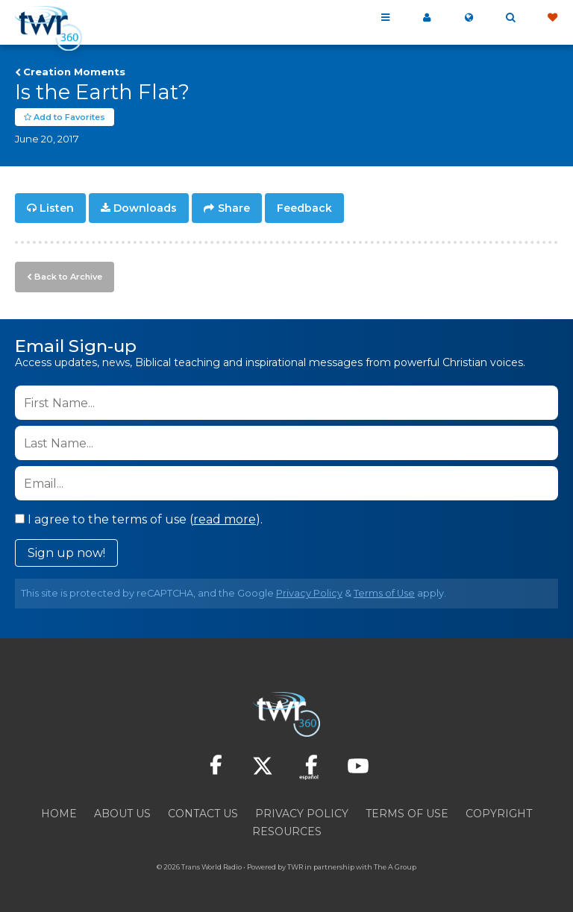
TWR (295, 867)
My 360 (427, 18)
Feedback (304, 209)
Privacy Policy (309, 593)
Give (552, 18)
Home (59, 813)
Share (234, 209)
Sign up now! (66, 553)
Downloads (145, 209)
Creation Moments (74, 72)
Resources (287, 831)
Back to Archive (67, 276)
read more (224, 519)
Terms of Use (384, 593)
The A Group (395, 867)
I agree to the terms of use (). (139, 519)
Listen (57, 209)
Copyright (499, 813)
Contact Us (203, 813)
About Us (122, 813)
